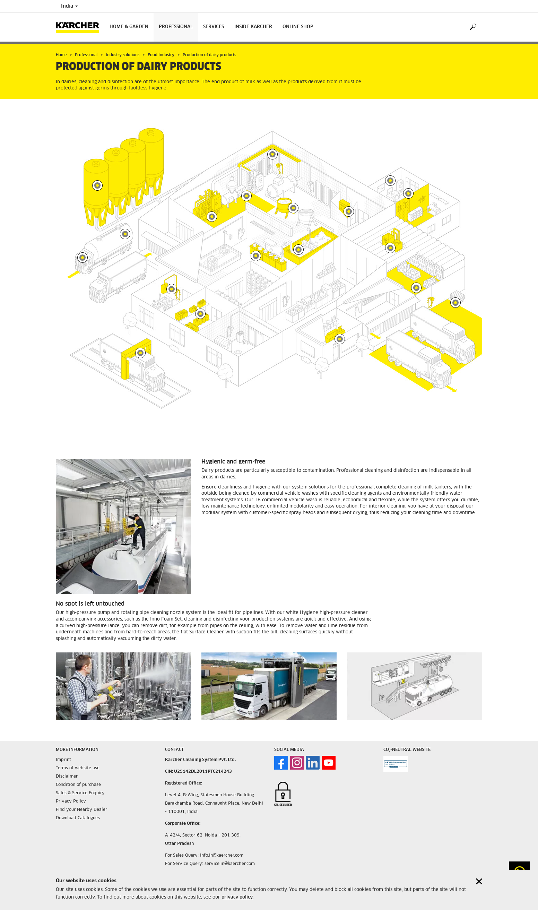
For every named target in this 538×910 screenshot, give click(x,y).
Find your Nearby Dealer (81, 791)
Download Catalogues (78, 799)
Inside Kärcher (253, 27)
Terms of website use (77, 749)
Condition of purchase (78, 766)
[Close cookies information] (479, 881)
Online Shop (298, 27)
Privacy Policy (71, 783)
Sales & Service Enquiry (80, 774)
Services (213, 27)
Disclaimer (67, 758)
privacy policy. (237, 897)
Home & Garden (129, 27)
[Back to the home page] (80, 27)
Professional (176, 27)
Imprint (63, 741)
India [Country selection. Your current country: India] (69, 6)
